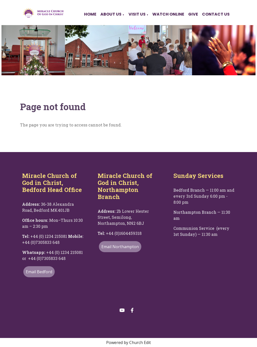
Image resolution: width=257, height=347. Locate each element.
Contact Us (216, 14)
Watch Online (168, 14)
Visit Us (137, 14)
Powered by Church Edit (128, 342)
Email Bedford (39, 271)
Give (193, 14)
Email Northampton (120, 246)
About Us (110, 14)
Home (90, 14)
